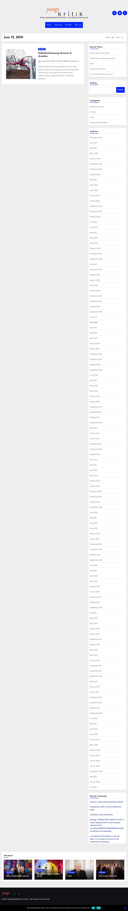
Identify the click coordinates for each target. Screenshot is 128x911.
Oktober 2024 (95, 174)
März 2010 (94, 734)
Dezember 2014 (96, 544)
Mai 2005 (93, 777)
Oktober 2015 (95, 502)
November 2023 (96, 211)
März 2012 (94, 655)
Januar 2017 (95, 439)
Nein (98, 908)
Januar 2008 (95, 761)
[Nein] (125, 908)
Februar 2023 (95, 248)
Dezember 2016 (96, 444)
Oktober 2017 (95, 417)
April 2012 (94, 650)
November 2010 (96, 703)
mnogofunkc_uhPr (97, 807)
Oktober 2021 (95, 275)
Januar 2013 (95, 634)
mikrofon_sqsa (95, 802)
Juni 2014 (94, 565)
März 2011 (94, 682)
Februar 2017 (95, 433)
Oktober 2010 (95, 708)
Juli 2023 (93, 222)
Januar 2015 (95, 539)
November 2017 (96, 412)
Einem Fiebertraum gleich (100, 53)
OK (93, 908)
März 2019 (94, 338)
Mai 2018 (93, 380)
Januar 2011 (94, 692)
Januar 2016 (95, 486)
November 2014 (96, 549)
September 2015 (96, 507)
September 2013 (96, 608)
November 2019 (96, 301)
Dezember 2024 (96, 164)
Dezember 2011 (96, 666)
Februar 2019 (95, 343)
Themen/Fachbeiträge (98, 122)
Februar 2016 (95, 481)
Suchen (93, 83)
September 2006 (96, 771)
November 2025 (96, 138)
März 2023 (94, 243)
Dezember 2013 (96, 597)
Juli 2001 (93, 787)
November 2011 (96, 671)
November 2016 (96, 449)
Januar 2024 (95, 201)
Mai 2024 (93, 180)
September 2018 (96, 370)
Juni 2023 (94, 227)
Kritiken (42, 49)
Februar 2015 (95, 534)
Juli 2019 (93, 317)
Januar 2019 (95, 349)
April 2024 (94, 185)
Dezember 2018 (96, 354)
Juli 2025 (93, 143)
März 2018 (94, 391)
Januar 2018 (95, 402)
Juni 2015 (94, 512)
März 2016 (94, 476)
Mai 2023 (93, 233)
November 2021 (96, 270)
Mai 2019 (93, 328)
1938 (92, 64)
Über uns (78, 25)
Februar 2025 (95, 159)
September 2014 (96, 560)
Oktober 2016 (95, 454)
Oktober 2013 (95, 602)
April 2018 (94, 386)
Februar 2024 (95, 196)
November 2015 (96, 497)
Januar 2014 (95, 592)
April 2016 (94, 470)
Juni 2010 (94, 718)
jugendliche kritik (96, 107)
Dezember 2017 (96, 407)
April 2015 (94, 523)
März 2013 (94, 623)
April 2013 (94, 618)
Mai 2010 (93, 724)
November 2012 (96, 639)
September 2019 (96, 312)
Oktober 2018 (95, 365)
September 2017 (96, 423)
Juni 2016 (94, 460)
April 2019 (94, 333)
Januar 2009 (95, 755)
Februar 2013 (95, 629)
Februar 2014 (95, 586)
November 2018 (96, 359)
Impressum (58, 25)
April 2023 (94, 238)
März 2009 (94, 745)
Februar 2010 (95, 740)
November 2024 (96, 169)
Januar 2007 (95, 766)
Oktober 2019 (95, 307)
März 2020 (94, 285)
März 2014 (94, 581)
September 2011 (96, 676)
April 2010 (94, 729)
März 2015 (94, 528)
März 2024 (94, 190)
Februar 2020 (95, 291)
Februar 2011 (95, 687)
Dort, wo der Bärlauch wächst (101, 74)
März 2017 (94, 428)
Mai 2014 (93, 571)
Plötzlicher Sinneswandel (101, 831)
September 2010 (96, 713)
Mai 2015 (93, 518)
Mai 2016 (93, 465)
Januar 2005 (95, 782)
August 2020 (95, 280)
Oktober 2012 (95, 645)
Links (92, 117)
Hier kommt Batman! (98, 69)
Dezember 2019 (96, 296)
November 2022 (96, 254)
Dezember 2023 (96, 206)
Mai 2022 (93, 264)
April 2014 (94, 576)
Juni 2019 (94, 322)
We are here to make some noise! (102, 58)
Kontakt (68, 25)
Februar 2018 (95, 396)
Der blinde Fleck (107, 815)
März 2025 (94, 153)
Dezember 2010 (96, 697)
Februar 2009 (95, 750)
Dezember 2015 (96, 491)
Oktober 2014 (95, 555)
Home (49, 25)
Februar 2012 (95, 660)
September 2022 (96, 259)
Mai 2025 (93, 148)
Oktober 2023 (95, 217)
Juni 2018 (94, 375)
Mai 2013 (93, 613)
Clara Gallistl (44, 61)
